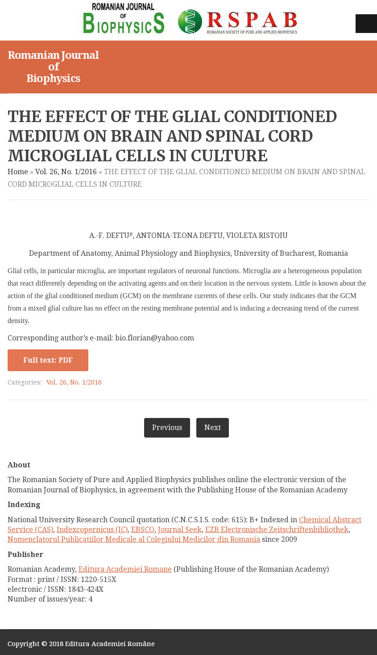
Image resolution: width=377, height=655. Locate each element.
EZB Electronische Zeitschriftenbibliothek (276, 529)
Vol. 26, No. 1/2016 (66, 172)
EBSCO (142, 529)
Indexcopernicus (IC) (92, 529)
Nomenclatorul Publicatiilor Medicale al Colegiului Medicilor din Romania (134, 539)
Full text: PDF (48, 360)
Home (18, 172)
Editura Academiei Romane (125, 569)
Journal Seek (180, 529)
